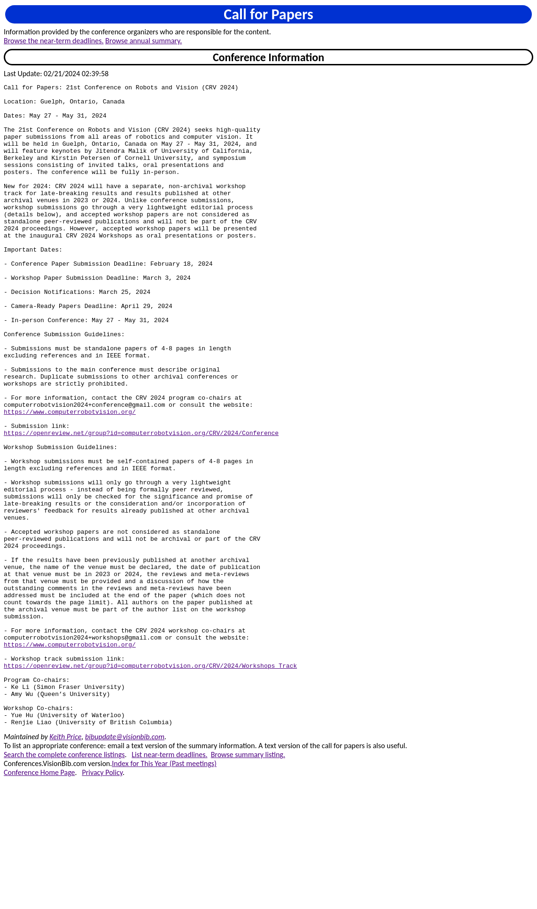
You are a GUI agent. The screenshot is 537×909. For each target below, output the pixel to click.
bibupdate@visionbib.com (124, 865)
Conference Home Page (39, 900)
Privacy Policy (102, 900)
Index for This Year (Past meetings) (164, 891)
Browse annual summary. (143, 40)
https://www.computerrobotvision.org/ (70, 478)
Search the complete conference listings (64, 882)
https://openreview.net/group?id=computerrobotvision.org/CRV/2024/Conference (141, 503)
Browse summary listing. (248, 882)
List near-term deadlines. (169, 882)
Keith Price (65, 865)
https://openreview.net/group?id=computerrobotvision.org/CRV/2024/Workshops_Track (150, 782)
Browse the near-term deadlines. (53, 40)
